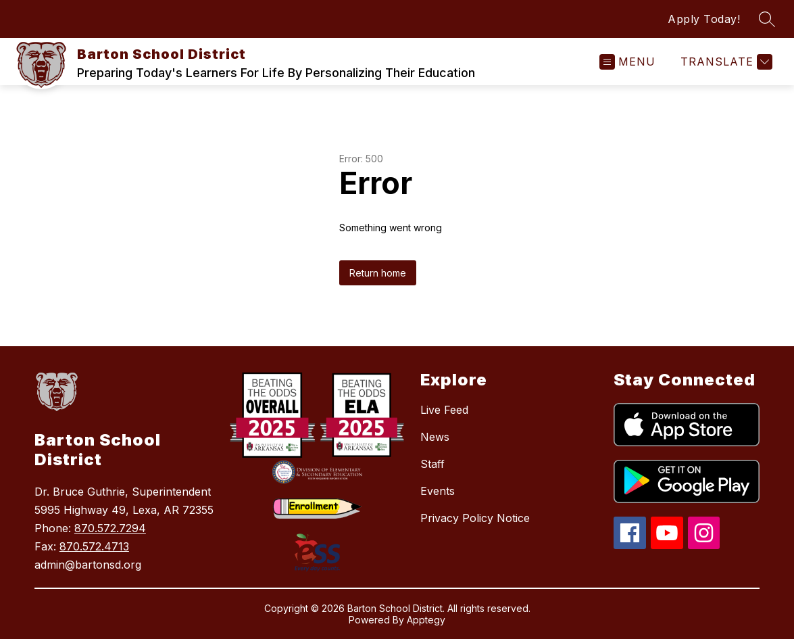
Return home (377, 273)
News (434, 437)
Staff (432, 464)
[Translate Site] (724, 61)
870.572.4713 (94, 546)
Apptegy (426, 619)
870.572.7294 (110, 528)
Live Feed (444, 410)
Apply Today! (704, 19)
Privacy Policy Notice (475, 518)
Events (437, 491)
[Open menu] (627, 61)
